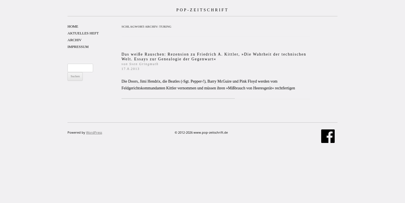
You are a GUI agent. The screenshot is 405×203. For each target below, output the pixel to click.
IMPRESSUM (78, 47)
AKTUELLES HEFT (83, 33)
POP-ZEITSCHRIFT (202, 10)
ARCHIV (75, 40)
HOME (73, 26)
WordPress (94, 132)
